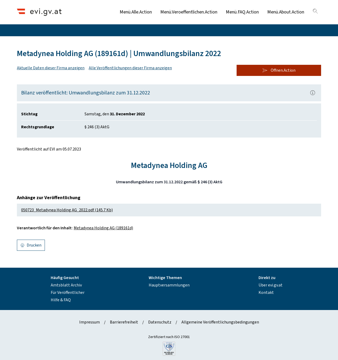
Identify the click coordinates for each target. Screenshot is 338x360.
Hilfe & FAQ (61, 300)
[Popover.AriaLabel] (312, 93)
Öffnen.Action (278, 70)
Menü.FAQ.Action (242, 12)
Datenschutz (159, 322)
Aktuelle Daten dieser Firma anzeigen (50, 68)
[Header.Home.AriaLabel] (39, 12)
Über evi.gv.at (271, 285)
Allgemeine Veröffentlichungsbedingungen (220, 322)
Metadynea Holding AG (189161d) (103, 228)
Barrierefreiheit (124, 322)
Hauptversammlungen (169, 285)
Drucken (30, 245)
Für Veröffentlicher (67, 292)
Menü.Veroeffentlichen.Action (188, 12)
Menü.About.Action (285, 12)
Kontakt (266, 292)
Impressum (89, 322)
